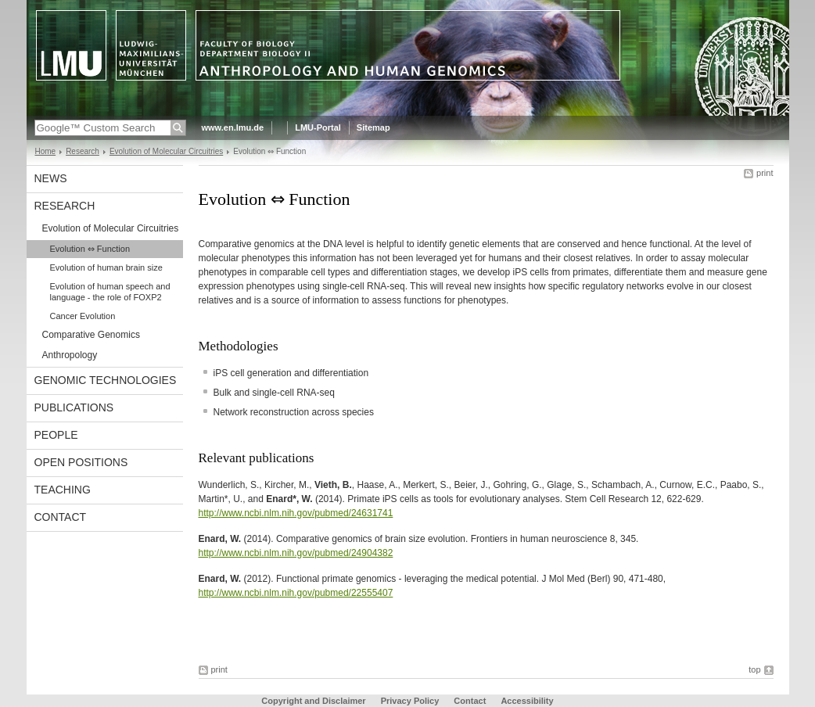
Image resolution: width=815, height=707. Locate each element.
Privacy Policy (410, 700)
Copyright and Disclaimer (313, 700)
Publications (74, 407)
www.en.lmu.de (233, 127)
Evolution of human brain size (106, 267)
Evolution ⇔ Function (90, 248)
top (754, 669)
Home (45, 151)
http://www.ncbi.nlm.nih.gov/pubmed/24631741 (296, 513)
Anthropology (70, 355)
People (56, 435)
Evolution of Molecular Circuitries (166, 151)
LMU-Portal (318, 127)
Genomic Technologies (105, 380)
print (764, 173)
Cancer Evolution (83, 316)
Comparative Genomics (91, 334)
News (50, 178)
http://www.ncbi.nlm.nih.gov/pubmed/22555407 (296, 592)
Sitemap (373, 127)
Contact (60, 517)
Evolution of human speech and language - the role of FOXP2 (110, 292)
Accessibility (527, 700)
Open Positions (81, 462)
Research (82, 151)
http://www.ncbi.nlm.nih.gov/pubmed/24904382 (296, 552)
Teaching (62, 489)
